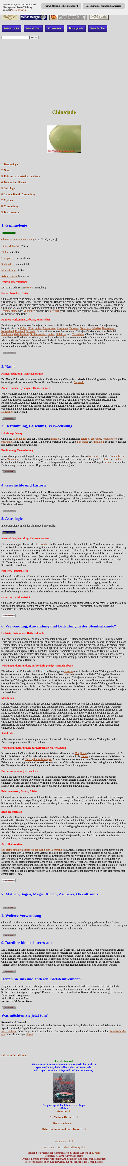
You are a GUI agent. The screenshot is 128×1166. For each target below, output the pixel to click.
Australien (62, 328)
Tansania (74, 328)
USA (30, 328)
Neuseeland (7, 331)
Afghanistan (49, 328)
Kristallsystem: (9, 276)
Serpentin (79, 382)
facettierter (94, 456)
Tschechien (78, 334)
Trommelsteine (9, 310)
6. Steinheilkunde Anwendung (18, 194)
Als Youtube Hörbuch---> (64, 1117)
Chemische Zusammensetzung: (18, 239)
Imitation (55, 438)
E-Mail (96, 1152)
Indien (37, 328)
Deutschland (108, 328)
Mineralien (29, 310)
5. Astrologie (8, 188)
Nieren (84, 756)
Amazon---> (64, 1111)
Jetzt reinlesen (8, 1031)
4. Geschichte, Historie (14, 182)
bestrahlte (6, 441)
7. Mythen (7, 200)
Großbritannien (38, 334)
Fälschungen (19, 438)
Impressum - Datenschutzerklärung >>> (64, 1147)
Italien (51, 334)
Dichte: (5, 252)
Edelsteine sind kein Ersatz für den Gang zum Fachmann (31, 849)
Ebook (29, 1034)
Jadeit (118, 459)
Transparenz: (8, 258)
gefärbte (85, 438)
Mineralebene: (9, 270)
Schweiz (30, 331)
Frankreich (7, 334)
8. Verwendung (9, 206)
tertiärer (29, 287)
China (23, 328)
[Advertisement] (64, 71)
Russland (20, 331)
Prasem (108, 462)
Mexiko (96, 328)
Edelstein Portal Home (14, 1055)
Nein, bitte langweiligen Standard (61, 6)
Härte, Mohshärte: (11, 246)
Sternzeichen (42, 544)
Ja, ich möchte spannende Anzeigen (103, 6)
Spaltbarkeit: (8, 264)
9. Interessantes (10, 212)
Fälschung (82, 441)
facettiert (54, 310)
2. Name (6, 170)
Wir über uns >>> (64, 1141)
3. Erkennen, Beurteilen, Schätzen (20, 176)
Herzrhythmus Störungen (38, 759)
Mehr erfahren (19, 10)
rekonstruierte (109, 438)
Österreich (85, 328)
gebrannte (96, 438)
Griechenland (21, 334)
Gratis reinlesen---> (64, 1123)
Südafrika (61, 334)
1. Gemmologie (9, 164)
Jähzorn (68, 671)
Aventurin (104, 459)
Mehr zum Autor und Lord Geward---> (64, 1129)
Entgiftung (80, 753)
